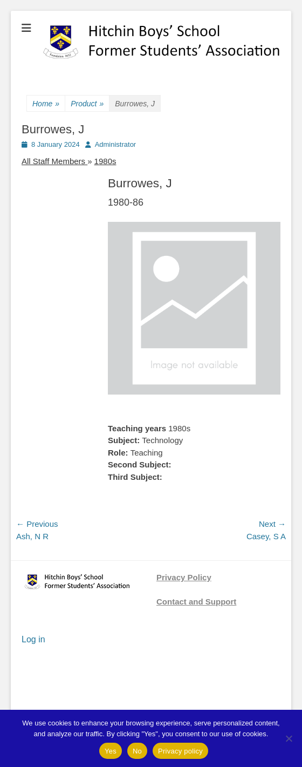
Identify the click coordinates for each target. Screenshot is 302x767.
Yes (110, 751)
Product (87, 104)
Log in (33, 639)
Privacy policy (180, 751)
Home (45, 104)
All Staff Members (54, 161)
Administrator (115, 144)
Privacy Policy (183, 577)
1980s (105, 161)
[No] (288, 738)
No (137, 751)
